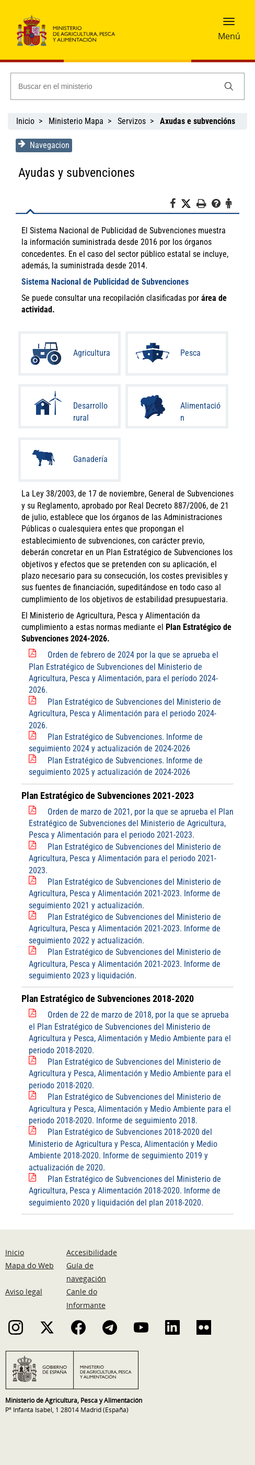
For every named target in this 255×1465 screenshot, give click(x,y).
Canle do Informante (86, 1298)
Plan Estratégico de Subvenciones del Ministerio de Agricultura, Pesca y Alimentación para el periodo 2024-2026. (125, 713)
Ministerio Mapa (76, 121)
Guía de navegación (86, 1271)
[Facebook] (175, 205)
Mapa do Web (29, 1265)
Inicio (25, 121)
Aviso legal (23, 1292)
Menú (229, 36)
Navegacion (43, 145)
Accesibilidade (91, 1252)
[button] (229, 24)
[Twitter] (188, 204)
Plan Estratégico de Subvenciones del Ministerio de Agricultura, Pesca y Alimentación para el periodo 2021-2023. (125, 858)
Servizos (132, 121)
